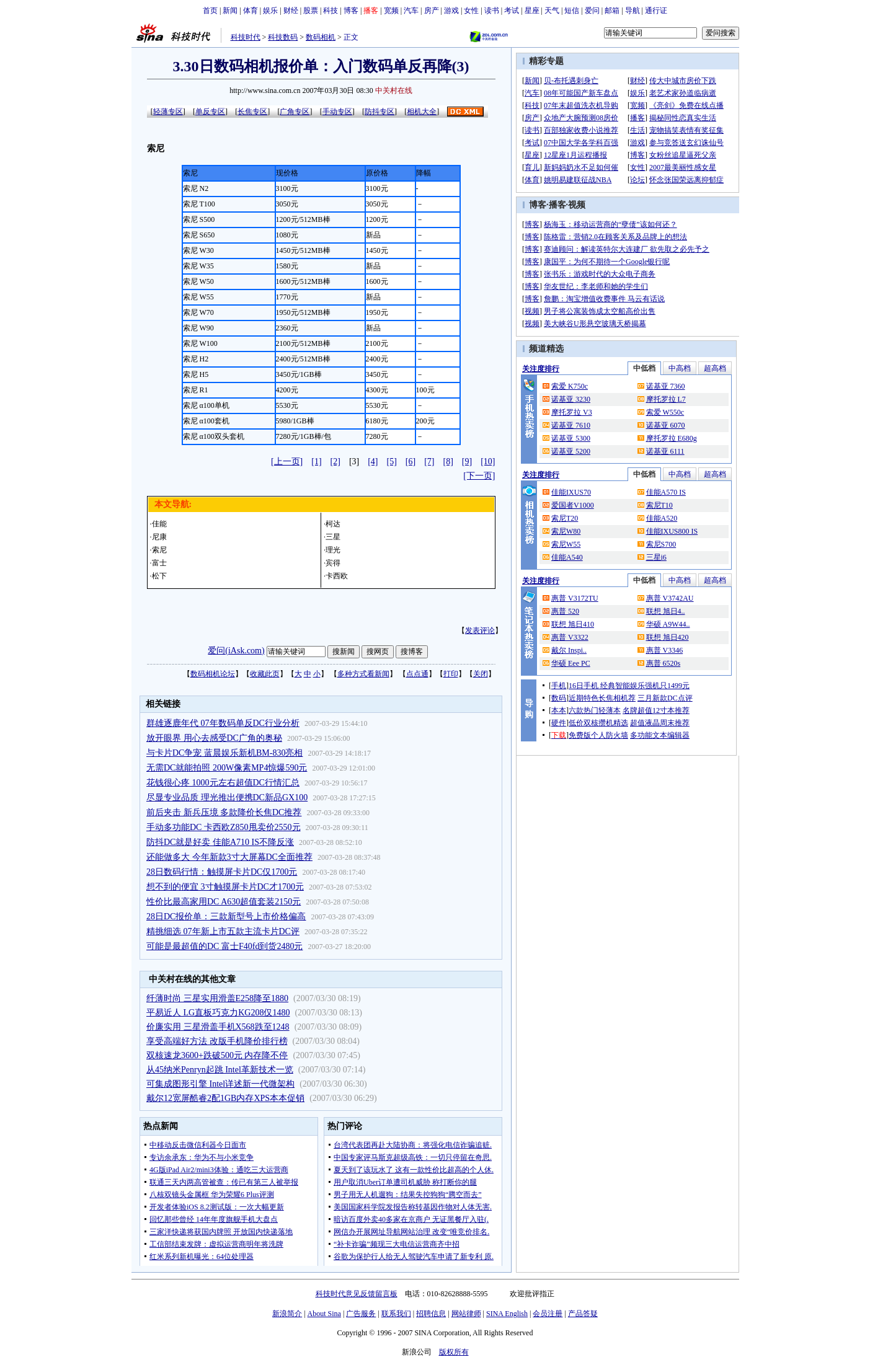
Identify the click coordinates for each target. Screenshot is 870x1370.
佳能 (159, 523)
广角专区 (294, 111)
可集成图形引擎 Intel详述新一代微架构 (220, 1084)
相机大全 (422, 111)
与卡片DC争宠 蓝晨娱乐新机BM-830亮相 (224, 753)
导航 (632, 10)
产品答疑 (583, 1313)
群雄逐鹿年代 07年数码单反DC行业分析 (223, 723)
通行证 (656, 10)
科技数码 (283, 37)
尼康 (159, 537)
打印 (450, 674)
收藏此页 (265, 674)
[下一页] (479, 475)
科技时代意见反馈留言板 (356, 1293)
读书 (491, 10)
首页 (210, 10)
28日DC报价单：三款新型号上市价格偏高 (226, 916)
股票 (310, 10)
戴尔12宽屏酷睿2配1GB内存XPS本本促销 (225, 1098)
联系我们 (396, 1313)
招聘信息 (431, 1313)
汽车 (411, 10)
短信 (571, 10)
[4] (373, 461)
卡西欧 (337, 576)
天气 (551, 10)
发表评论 (480, 630)
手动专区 (337, 111)
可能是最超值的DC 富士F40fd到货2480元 (224, 946)
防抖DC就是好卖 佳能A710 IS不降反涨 (220, 842)
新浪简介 (287, 1313)
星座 (532, 10)
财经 (290, 10)
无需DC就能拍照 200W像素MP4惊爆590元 (226, 767)
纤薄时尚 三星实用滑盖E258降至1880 (217, 998)
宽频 (391, 10)
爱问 (592, 10)
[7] (429, 461)
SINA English (507, 1313)
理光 (333, 550)
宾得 (333, 563)
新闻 (230, 10)
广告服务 (361, 1313)
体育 (250, 10)
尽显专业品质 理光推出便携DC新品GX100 (227, 797)
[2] (335, 461)
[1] (316, 461)
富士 (159, 563)
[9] (467, 461)
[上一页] (287, 461)
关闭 (480, 674)
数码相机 (320, 37)
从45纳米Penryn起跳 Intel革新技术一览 (219, 1069)
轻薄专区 (168, 111)
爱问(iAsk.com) (236, 650)
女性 (471, 10)
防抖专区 (379, 111)
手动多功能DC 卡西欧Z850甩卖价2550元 (223, 827)
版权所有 (454, 1352)
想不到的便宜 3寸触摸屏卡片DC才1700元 (225, 886)
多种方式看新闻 (363, 674)
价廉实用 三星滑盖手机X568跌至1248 (218, 1027)
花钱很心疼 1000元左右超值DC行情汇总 (223, 782)
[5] (392, 461)
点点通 (417, 674)
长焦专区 (252, 111)
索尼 (159, 550)
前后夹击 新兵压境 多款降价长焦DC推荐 (223, 812)
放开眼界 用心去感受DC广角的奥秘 (214, 738)
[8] (448, 461)
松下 (159, 576)
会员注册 (547, 1313)
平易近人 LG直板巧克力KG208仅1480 (218, 1012)
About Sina (324, 1313)
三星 (333, 537)
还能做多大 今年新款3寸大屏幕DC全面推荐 (229, 857)
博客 (351, 10)
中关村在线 (393, 90)
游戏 (451, 10)
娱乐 (270, 10)
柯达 (333, 523)
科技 (330, 10)
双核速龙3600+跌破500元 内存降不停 (217, 1055)
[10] (488, 461)
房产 (431, 10)
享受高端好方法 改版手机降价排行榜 (217, 1041)
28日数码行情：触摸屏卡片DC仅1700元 (221, 872)
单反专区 (210, 111)
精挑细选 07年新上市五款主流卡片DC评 (223, 931)
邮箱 (612, 10)
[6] (410, 461)
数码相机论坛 (212, 674)
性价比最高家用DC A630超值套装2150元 (223, 901)
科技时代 (245, 37)
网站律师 (466, 1313)
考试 (511, 10)
